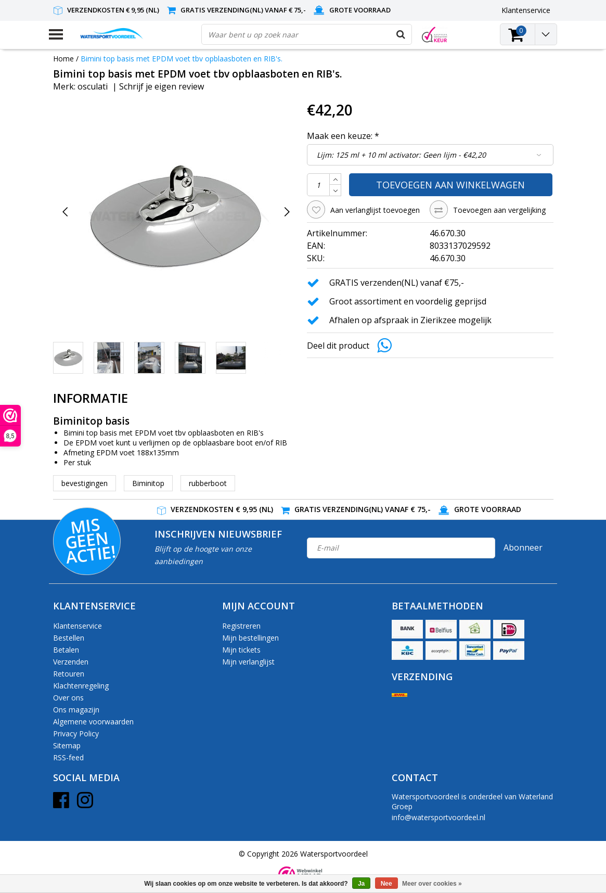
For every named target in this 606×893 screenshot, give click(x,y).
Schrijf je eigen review (161, 86)
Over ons (68, 698)
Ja (361, 883)
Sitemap (67, 745)
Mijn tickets (241, 650)
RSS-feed (68, 757)
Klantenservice (77, 626)
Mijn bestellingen (250, 638)
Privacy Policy (76, 733)
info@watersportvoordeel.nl (438, 817)
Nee (386, 883)
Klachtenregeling (81, 686)
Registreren (241, 626)
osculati (93, 86)
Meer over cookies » (432, 883)
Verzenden (70, 662)
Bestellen (68, 638)
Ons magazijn (76, 710)
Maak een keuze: (343, 136)
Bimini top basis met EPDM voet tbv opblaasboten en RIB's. (181, 58)
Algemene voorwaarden (93, 721)
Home (63, 58)
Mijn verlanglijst (248, 662)
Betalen (66, 650)
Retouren (68, 674)
